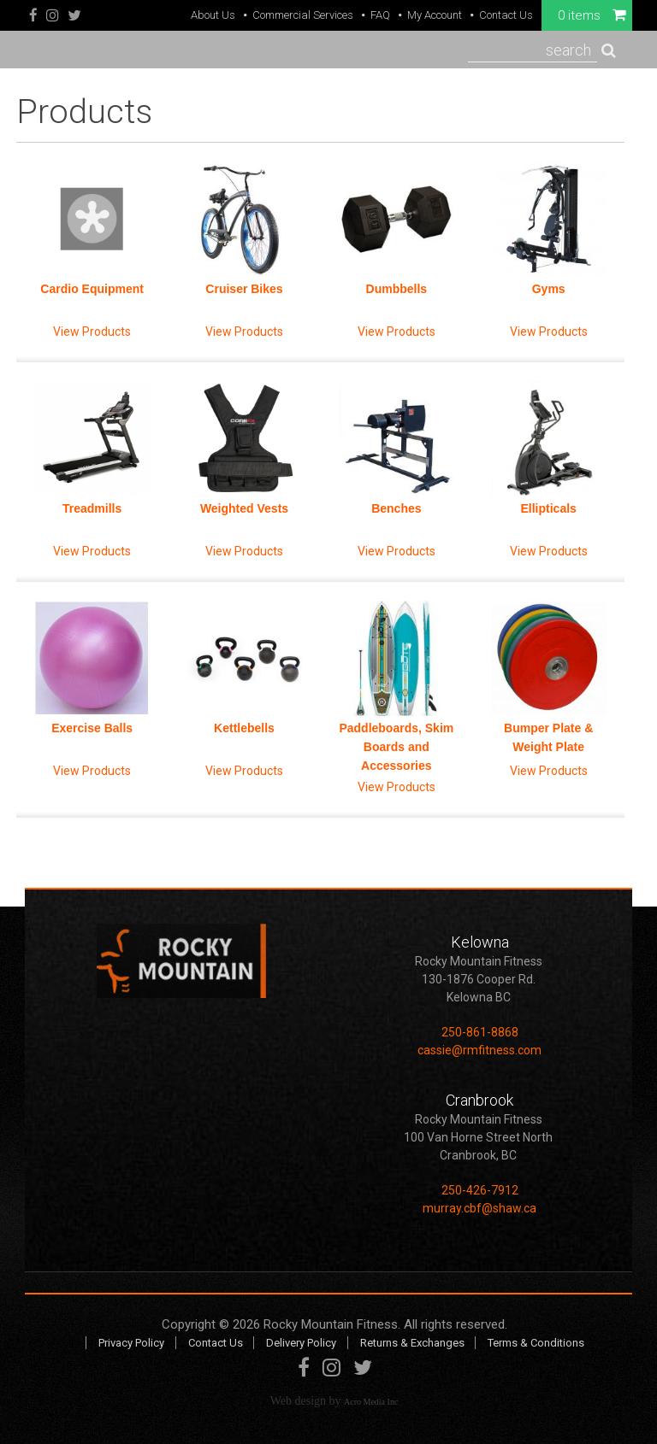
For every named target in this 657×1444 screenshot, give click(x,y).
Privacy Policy (131, 1342)
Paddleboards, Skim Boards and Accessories (396, 746)
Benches (396, 508)
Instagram (52, 16)
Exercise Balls (92, 728)
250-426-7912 (479, 1190)
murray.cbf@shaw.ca (479, 1208)
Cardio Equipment (92, 289)
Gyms (548, 289)
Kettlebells (244, 728)
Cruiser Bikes (243, 289)
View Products (92, 331)
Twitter (74, 16)
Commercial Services (302, 15)
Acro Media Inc (371, 1401)
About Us (213, 15)
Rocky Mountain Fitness (330, 1324)
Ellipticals (548, 508)
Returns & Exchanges (412, 1342)
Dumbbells (397, 289)
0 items (592, 15)
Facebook (33, 16)
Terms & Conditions (536, 1342)
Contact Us (506, 15)
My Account (434, 15)
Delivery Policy (301, 1342)
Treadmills (91, 508)
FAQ (380, 15)
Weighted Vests (244, 508)
